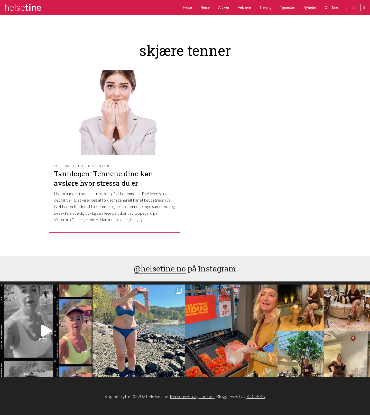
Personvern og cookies (192, 396)
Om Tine (331, 7)
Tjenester (287, 7)
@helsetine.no (160, 268)
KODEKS (255, 396)
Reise (205, 7)
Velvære (244, 7)
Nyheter (309, 7)
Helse (187, 7)
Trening (266, 7)
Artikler (223, 7)
